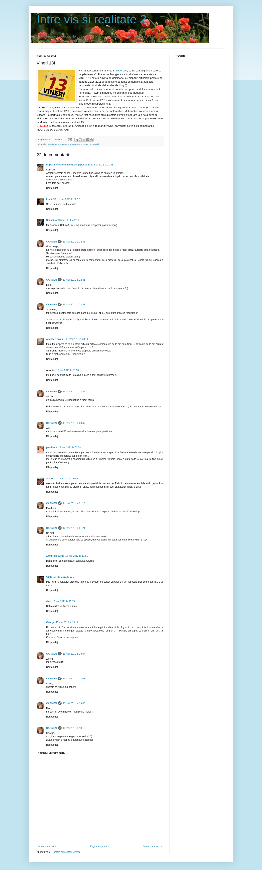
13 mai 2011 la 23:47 (74, 423)
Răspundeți (52, 188)
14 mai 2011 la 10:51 (76, 555)
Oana (49, 576)
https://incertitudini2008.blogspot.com (68, 164)
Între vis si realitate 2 (91, 19)
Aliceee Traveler (55, 339)
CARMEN (51, 241)
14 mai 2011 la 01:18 (74, 503)
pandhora (51, 447)
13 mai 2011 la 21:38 (102, 164)
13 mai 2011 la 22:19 (69, 220)
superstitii (121, 70)
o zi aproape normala (78, 144)
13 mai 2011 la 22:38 (74, 241)
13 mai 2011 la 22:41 (74, 279)
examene (62, 144)
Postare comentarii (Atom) (66, 852)
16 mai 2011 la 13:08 (74, 678)
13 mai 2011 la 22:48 (74, 304)
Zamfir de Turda (55, 555)
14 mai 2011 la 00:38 (69, 447)
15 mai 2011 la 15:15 (63, 601)
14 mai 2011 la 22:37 (64, 576)
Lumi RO (51, 199)
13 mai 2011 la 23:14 (77, 339)
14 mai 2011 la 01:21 (74, 528)
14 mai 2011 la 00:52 (67, 478)
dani (48, 601)
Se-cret (50, 478)
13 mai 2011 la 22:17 (68, 199)
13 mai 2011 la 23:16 (67, 370)
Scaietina (51, 220)
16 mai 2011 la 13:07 (74, 653)
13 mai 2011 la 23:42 (74, 391)
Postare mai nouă (47, 846)
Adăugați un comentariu (51, 752)
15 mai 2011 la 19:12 (67, 622)
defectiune (52, 144)
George (50, 622)
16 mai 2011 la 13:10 (74, 728)
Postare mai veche (152, 846)
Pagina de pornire (99, 846)
